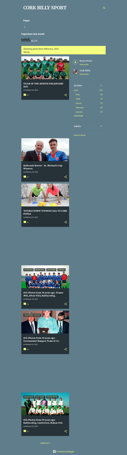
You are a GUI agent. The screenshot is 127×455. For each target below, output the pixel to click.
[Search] (104, 8)
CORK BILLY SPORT (45, 8)
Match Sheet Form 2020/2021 (35, 27)
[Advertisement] (44, 119)
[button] (65, 95)
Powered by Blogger (63, 451)
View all (26, 52)
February (80, 107)
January (79, 112)
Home (55, 27)
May (78, 94)
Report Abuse (80, 135)
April (78, 99)
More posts (45, 443)
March (79, 103)
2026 (76, 90)
